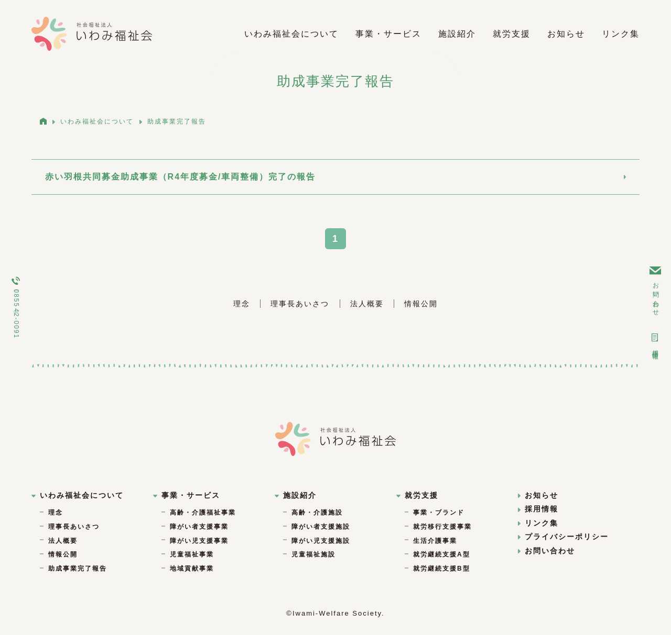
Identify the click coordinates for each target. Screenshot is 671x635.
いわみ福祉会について (291, 33)
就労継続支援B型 (441, 567)
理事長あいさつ (299, 302)
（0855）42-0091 (16, 307)
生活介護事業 (435, 539)
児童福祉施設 (313, 553)
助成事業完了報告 (77, 567)
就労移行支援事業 (442, 525)
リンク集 (621, 33)
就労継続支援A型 (441, 553)
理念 (241, 302)
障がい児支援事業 (199, 539)
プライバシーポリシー (563, 535)
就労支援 (512, 33)
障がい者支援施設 (320, 525)
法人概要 (367, 302)
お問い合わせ (655, 289)
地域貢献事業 (192, 567)
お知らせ (566, 33)
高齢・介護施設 (317, 511)
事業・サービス (388, 33)
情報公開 (421, 302)
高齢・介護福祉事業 (203, 511)
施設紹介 (457, 33)
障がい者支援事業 (199, 525)
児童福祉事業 (192, 553)
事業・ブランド (438, 511)
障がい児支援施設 (320, 539)
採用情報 (655, 341)
